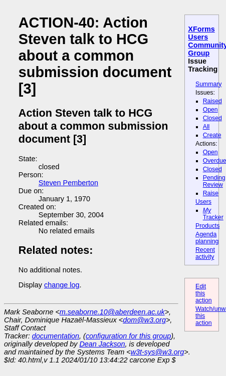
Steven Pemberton (68, 183)
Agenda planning (206, 238)
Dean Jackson (102, 344)
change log (61, 285)
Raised (212, 101)
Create (212, 135)
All (206, 126)
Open (210, 109)
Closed (212, 118)
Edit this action (203, 293)
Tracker (213, 214)
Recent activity (205, 253)
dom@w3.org (144, 320)
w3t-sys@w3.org (157, 352)
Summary (208, 84)
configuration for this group (128, 336)
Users (203, 201)
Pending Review (214, 181)
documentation (55, 336)
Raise (210, 193)
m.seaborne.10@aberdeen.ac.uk (112, 312)
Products (207, 225)
